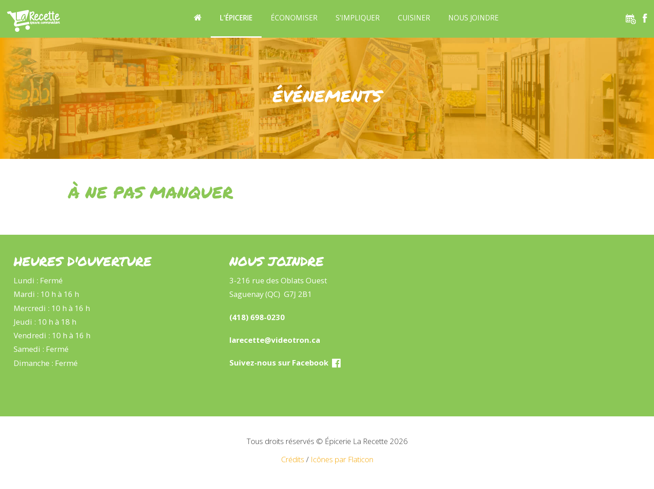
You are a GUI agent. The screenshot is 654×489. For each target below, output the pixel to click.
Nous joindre (473, 18)
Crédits (292, 459)
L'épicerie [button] (236, 18)
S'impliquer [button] (358, 18)
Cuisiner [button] (414, 18)
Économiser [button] (294, 18)
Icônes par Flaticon (342, 459)
